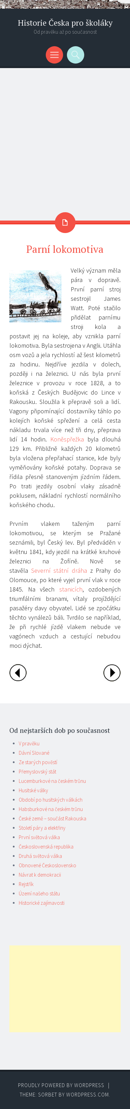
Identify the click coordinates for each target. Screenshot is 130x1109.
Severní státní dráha (59, 570)
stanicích (71, 589)
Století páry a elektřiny (42, 828)
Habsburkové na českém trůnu (51, 809)
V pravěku (29, 743)
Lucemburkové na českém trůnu (52, 781)
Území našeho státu (39, 893)
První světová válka (39, 837)
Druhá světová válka (40, 856)
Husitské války (33, 790)
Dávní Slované (34, 753)
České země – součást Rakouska (52, 818)
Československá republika (46, 846)
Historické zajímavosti (41, 903)
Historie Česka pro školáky (65, 22)
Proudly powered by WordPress (61, 1085)
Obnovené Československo (47, 865)
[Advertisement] (65, 137)
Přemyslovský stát (37, 771)
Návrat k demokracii (40, 874)
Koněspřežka (67, 439)
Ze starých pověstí (38, 762)
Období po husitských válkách (51, 799)
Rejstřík (26, 884)
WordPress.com (87, 1094)
